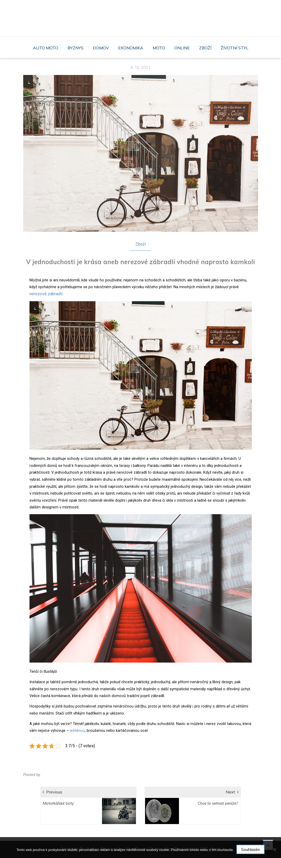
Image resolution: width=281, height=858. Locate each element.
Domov (101, 47)
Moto (159, 47)
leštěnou (77, 730)
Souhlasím (250, 849)
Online (182, 47)
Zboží (205, 47)
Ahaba (142, 15)
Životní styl (234, 47)
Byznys (75, 47)
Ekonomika (130, 47)
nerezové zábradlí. (46, 293)
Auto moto (45, 47)
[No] (274, 849)
